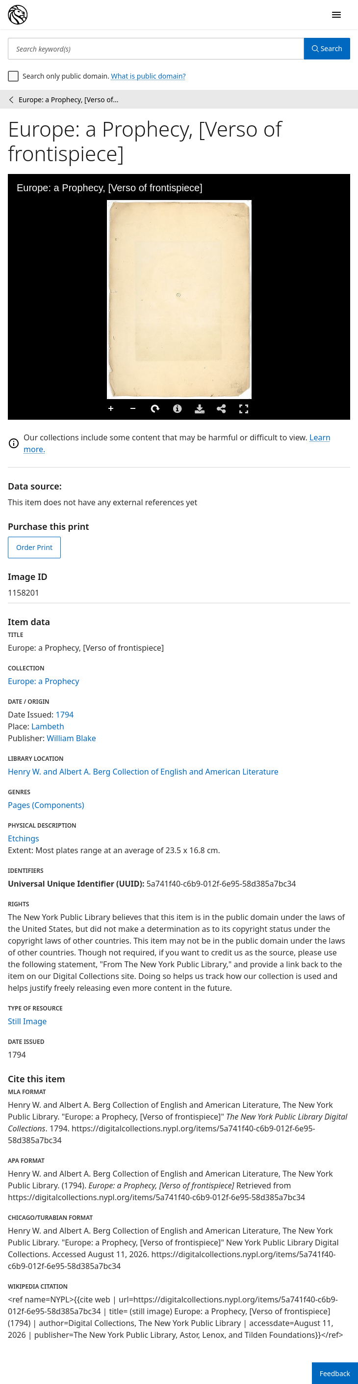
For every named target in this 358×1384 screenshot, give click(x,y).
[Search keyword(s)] (156, 48)
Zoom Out (133, 409)
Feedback (335, 1373)
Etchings (23, 838)
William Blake (71, 738)
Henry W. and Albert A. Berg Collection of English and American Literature (143, 771)
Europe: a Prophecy (43, 681)
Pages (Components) (46, 805)
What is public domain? (148, 76)
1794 (65, 714)
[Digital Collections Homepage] (17, 15)
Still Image (27, 1021)
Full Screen (243, 408)
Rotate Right (155, 409)
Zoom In (111, 409)
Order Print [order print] (34, 547)
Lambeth (47, 726)
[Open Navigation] (336, 15)
